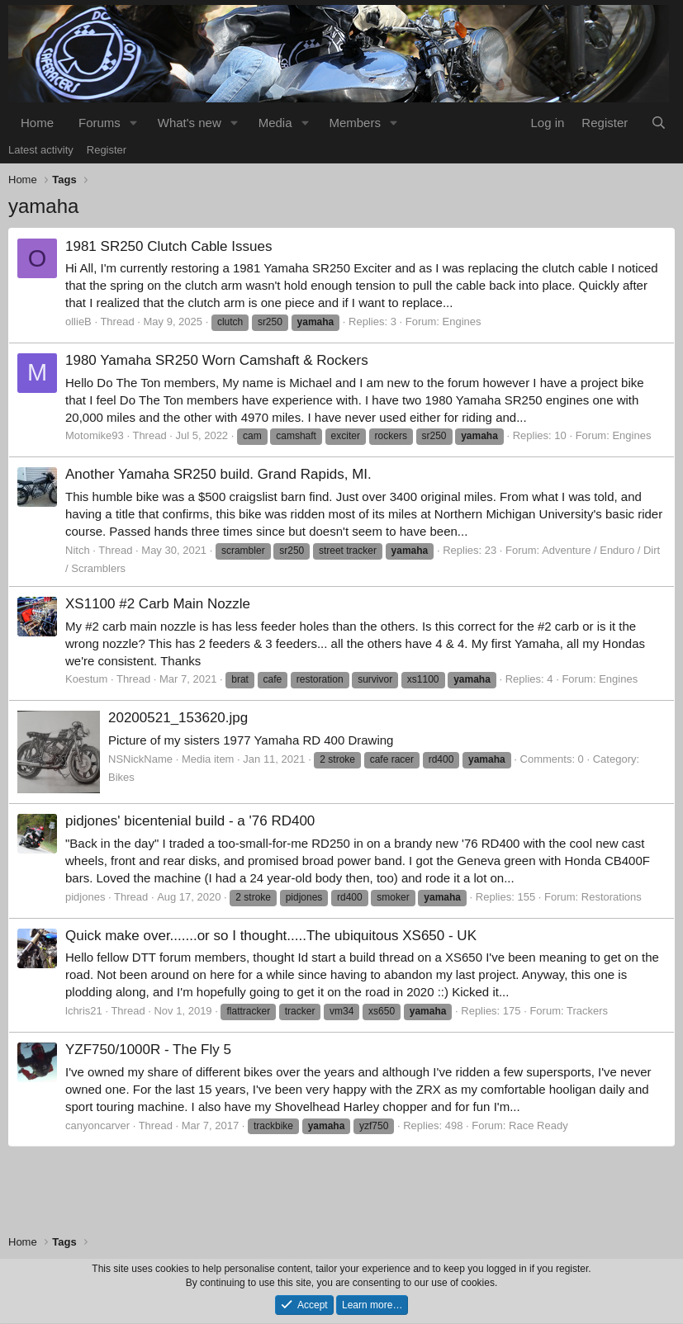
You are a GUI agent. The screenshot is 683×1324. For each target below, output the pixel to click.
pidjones (85, 897)
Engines (462, 321)
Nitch (77, 550)
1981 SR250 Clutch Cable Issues (168, 246)
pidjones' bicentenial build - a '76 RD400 (190, 821)
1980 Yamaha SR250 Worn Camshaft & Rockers (216, 360)
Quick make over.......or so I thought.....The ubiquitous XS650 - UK (271, 935)
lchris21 (83, 1011)
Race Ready (538, 1125)
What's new (189, 123)
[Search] (659, 122)
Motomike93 (94, 435)
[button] (133, 122)
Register (106, 150)
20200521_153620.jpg (178, 718)
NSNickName (140, 759)
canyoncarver (97, 1125)
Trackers (587, 1011)
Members (355, 123)
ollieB (78, 321)
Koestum (86, 679)
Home (37, 123)
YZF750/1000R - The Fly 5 (148, 1049)
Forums (99, 123)
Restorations (611, 897)
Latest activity (41, 150)
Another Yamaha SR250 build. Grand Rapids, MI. (218, 474)
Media (275, 123)
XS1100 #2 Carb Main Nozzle (157, 604)
